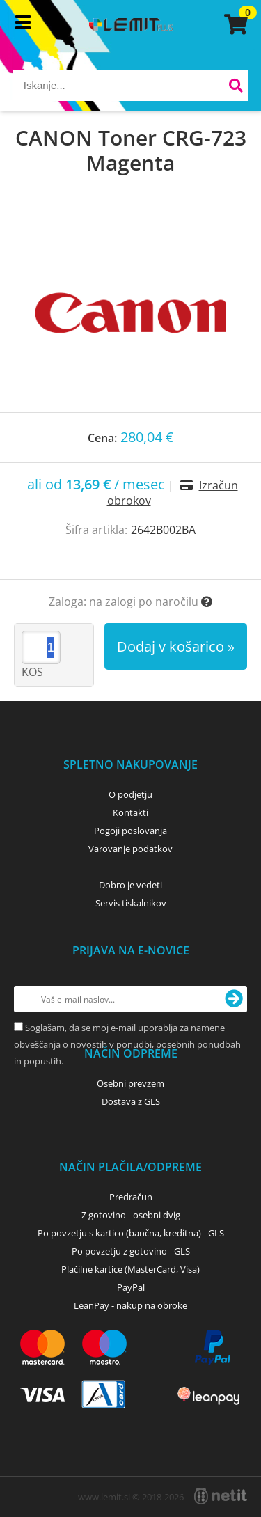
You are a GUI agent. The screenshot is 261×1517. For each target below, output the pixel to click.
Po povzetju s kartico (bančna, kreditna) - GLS (131, 1233)
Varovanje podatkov (130, 848)
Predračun (130, 1196)
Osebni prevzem (130, 1083)
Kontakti (130, 812)
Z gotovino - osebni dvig (130, 1215)
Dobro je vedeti (130, 885)
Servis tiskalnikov (130, 903)
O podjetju (130, 794)
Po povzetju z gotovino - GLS (131, 1251)
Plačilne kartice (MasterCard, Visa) (130, 1269)
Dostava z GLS (131, 1101)
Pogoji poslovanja (130, 830)
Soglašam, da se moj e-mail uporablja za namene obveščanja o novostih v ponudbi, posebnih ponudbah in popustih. (127, 1044)
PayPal (131, 1287)
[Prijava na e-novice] (234, 999)
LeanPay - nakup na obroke (130, 1305)
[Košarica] (234, 24)
